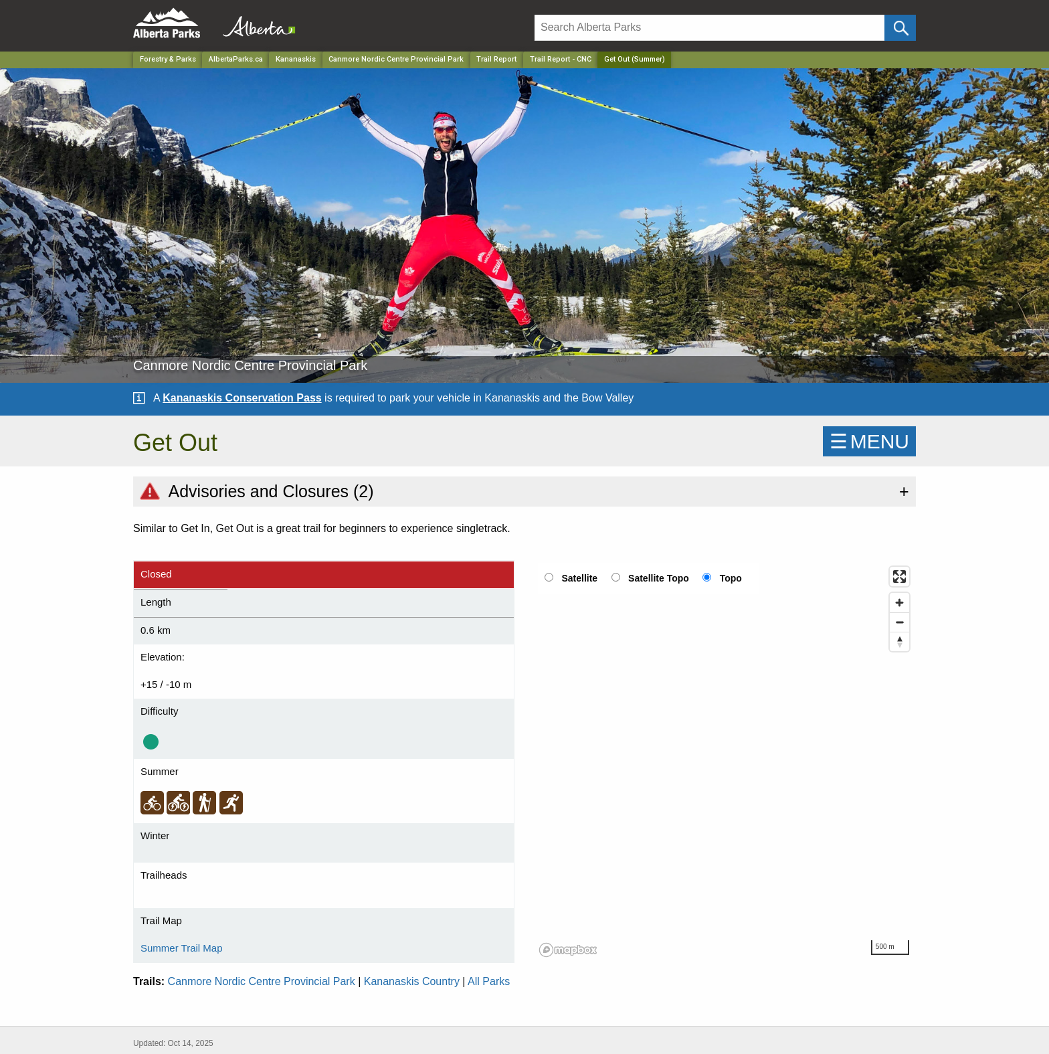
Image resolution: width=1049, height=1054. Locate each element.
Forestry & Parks (168, 59)
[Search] (709, 28)
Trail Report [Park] (496, 59)
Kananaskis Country (412, 981)
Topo (731, 578)
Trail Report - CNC (560, 59)
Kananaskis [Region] (296, 59)
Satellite (579, 578)
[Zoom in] (899, 602)
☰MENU (869, 441)
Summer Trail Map (181, 948)
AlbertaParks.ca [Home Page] (236, 59)
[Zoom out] (899, 622)
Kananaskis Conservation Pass (242, 398)
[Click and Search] (900, 28)
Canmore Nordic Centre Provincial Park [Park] (396, 59)
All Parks (489, 981)
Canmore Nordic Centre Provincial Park (261, 981)
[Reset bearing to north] (899, 641)
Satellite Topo (658, 578)
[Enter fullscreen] (899, 576)
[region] (725, 761)
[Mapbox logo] (568, 950)
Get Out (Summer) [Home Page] (634, 59)
